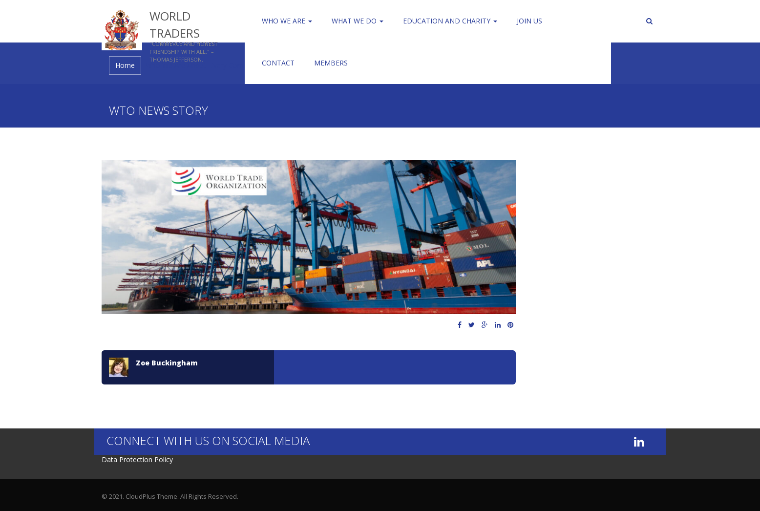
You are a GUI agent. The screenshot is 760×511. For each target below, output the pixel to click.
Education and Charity (450, 20)
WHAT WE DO (357, 20)
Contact (278, 62)
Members (331, 62)
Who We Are (287, 20)
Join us (529, 20)
